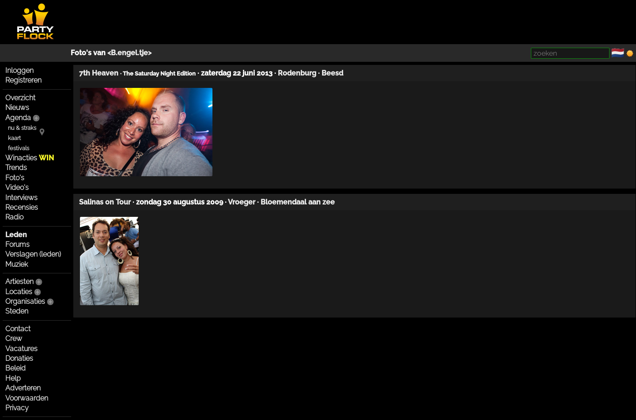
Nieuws (17, 107)
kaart (14, 138)
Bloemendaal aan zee (298, 202)
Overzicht (20, 98)
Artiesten (19, 281)
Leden (16, 235)
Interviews (21, 197)
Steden (16, 311)
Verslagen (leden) (33, 254)
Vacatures (21, 348)
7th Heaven (98, 73)
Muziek (16, 264)
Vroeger (241, 202)
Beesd (332, 73)
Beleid (15, 368)
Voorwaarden (26, 398)
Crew (13, 338)
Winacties (29, 158)
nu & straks (22, 128)
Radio (14, 217)
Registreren (23, 80)
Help (13, 378)
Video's (17, 187)
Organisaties (25, 301)
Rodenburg (297, 73)
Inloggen (19, 70)
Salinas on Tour (105, 202)
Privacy (17, 408)
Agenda (18, 118)
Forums (17, 244)
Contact (17, 329)
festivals (18, 148)
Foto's (14, 178)
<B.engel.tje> (129, 53)
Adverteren (23, 388)
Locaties (18, 292)
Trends (16, 167)
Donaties (19, 358)
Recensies (21, 207)
